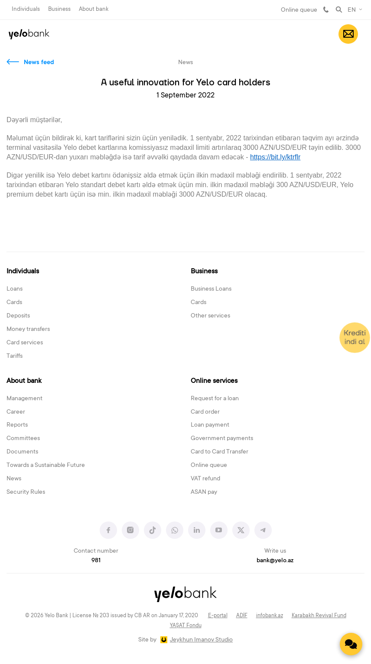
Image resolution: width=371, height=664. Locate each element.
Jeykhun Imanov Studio (201, 640)
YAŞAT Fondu (186, 626)
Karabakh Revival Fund (319, 616)
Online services (214, 381)
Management (24, 398)
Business (59, 9)
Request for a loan (215, 398)
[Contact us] (351, 644)
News (14, 479)
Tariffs (15, 356)
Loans (15, 289)
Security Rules (26, 492)
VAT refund (205, 479)
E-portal (218, 616)
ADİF (241, 616)
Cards (14, 302)
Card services (25, 343)
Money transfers (28, 329)
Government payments (222, 438)
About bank (93, 9)
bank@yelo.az (275, 560)
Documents (22, 452)
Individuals (26, 9)
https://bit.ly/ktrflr (275, 157)
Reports (17, 425)
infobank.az (269, 616)
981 (326, 9)
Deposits (18, 316)
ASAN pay (204, 492)
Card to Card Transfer (219, 452)
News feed (39, 62)
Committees (23, 438)
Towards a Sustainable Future (46, 465)
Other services (210, 316)
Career (16, 412)
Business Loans (211, 289)
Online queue (299, 10)
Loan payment (210, 425)
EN (352, 10)
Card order (205, 412)
